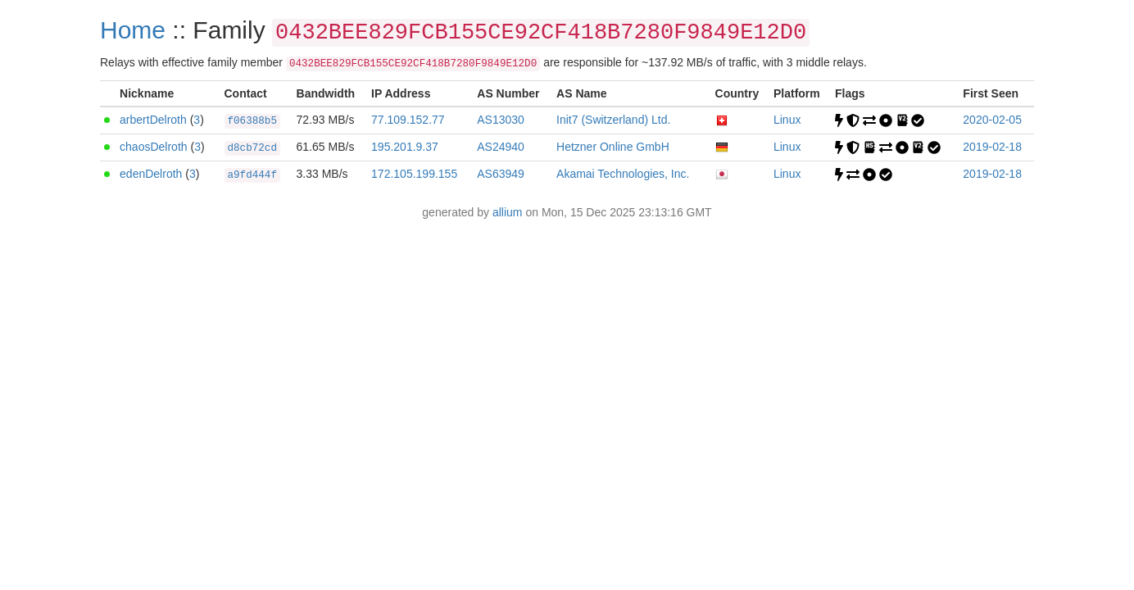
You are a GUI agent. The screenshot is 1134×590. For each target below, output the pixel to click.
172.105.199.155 (414, 173)
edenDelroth (151, 173)
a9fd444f (252, 175)
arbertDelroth (153, 119)
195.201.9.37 (404, 146)
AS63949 (500, 173)
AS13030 (500, 119)
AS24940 (500, 146)
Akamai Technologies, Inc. (622, 173)
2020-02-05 (992, 119)
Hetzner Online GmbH (612, 146)
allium (507, 212)
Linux (787, 119)
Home (133, 29)
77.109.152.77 (408, 119)
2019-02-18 (992, 146)
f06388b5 (252, 121)
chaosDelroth (154, 146)
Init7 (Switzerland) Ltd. (613, 119)
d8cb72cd (252, 148)
